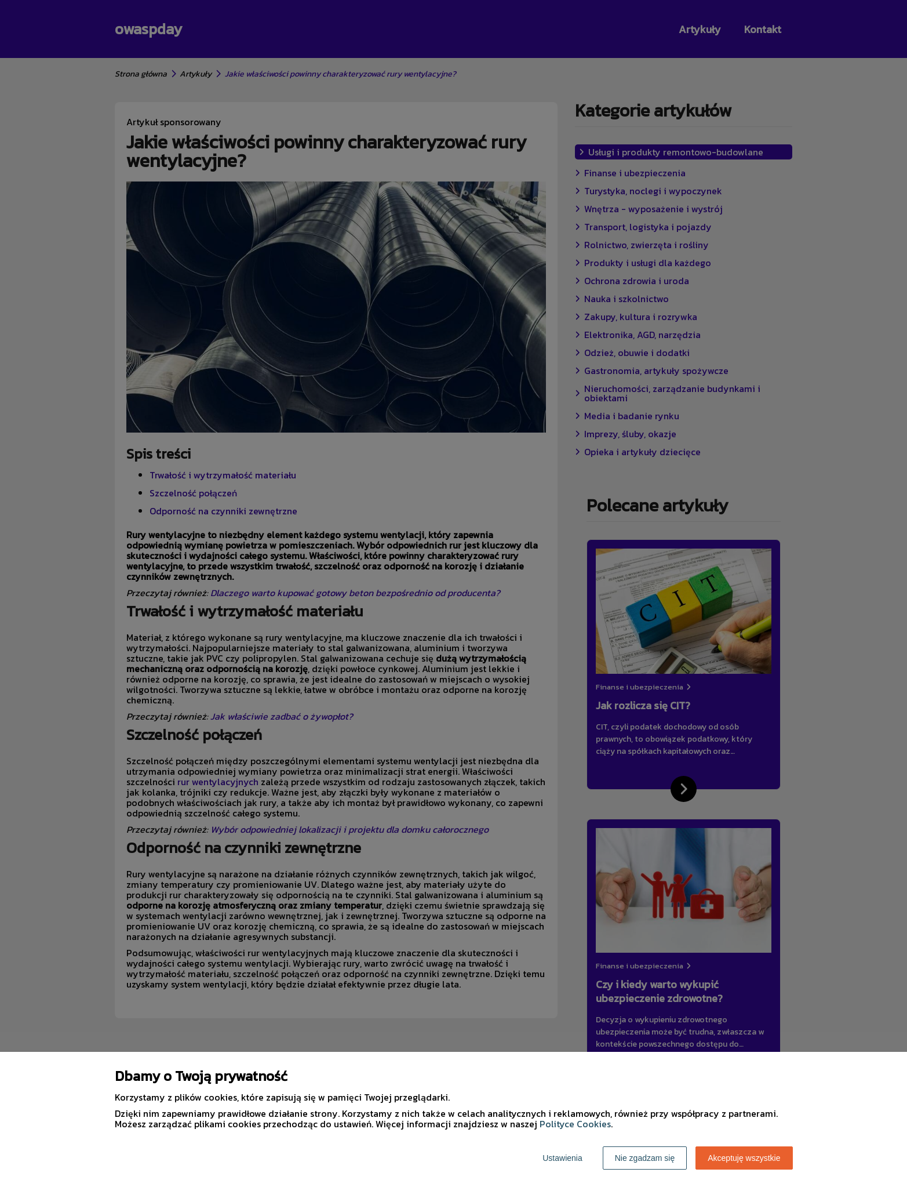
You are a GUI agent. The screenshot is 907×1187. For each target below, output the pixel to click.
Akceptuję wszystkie (744, 1158)
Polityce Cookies (575, 1124)
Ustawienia (562, 1158)
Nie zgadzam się (645, 1158)
